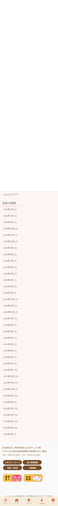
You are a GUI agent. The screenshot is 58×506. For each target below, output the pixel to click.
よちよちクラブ (10, 194)
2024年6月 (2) (10, 337)
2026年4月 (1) (9, 209)
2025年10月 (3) (10, 241)
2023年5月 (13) (10, 421)
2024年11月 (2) (10, 305)
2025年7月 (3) (10, 260)
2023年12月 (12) (10, 376)
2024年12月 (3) (10, 299)
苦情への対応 (12, 468)
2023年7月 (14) (10, 408)
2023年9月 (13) (10, 395)
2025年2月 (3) (10, 286)
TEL (53, 501)
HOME (17, 501)
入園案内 (42, 501)
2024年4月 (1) (9, 350)
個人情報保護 (32, 462)
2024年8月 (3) (10, 325)
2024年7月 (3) (10, 331)
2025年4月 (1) (9, 280)
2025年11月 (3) (10, 235)
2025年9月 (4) (10, 247)
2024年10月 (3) (10, 312)
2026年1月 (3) (9, 222)
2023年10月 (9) (10, 389)
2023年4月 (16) (10, 427)
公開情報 (32, 468)
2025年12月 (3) (10, 228)
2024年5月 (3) (10, 344)
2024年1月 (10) (10, 370)
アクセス (29, 501)
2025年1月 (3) (9, 292)
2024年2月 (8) (10, 363)
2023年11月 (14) (10, 382)
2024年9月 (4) (10, 318)
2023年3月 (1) (9, 434)
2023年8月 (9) (10, 402)
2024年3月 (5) (10, 357)
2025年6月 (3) (10, 267)
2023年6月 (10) (10, 415)
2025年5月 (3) (10, 273)
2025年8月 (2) (10, 254)
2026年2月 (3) (10, 215)
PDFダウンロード (12, 462)
